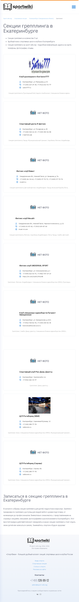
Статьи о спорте (39, 567)
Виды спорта (39, 561)
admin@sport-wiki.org (39, 585)
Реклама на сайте (39, 569)
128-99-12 (39, 580)
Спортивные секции (39, 564)
